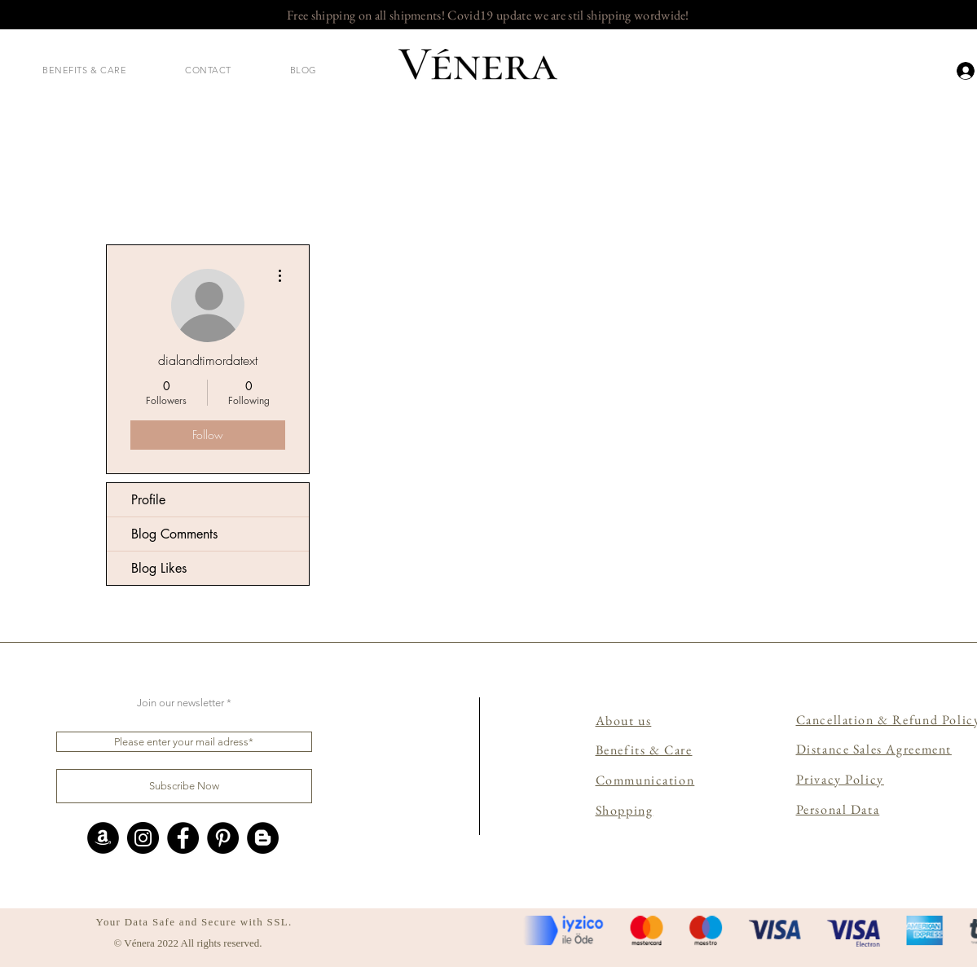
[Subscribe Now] (184, 786)
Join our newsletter (180, 702)
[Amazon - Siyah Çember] (103, 838)
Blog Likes (159, 568)
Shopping (625, 810)
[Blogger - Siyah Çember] (263, 838)
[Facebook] (183, 838)
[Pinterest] (223, 838)
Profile (148, 499)
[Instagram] (143, 838)
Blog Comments (174, 534)
